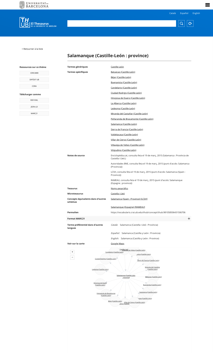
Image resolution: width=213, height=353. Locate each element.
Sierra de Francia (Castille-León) (127, 129)
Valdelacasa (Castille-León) (124, 134)
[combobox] (121, 23)
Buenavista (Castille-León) (124, 82)
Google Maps (117, 243)
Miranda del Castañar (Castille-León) (129, 113)
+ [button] (72, 252)
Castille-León (117, 66)
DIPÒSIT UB (34, 79)
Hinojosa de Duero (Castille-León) (128, 98)
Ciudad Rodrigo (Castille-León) (126, 92)
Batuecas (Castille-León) (123, 71)
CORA (34, 86)
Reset (190, 23)
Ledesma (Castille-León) (123, 108)
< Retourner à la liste (32, 48)
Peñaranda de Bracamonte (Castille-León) (132, 118)
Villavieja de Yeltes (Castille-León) (127, 145)
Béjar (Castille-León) (121, 77)
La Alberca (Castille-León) (123, 103)
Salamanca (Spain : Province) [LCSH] (129, 198)
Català (172, 13)
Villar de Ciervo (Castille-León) (126, 139)
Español (184, 13)
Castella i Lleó (118, 193)
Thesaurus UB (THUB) (38, 22)
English (196, 13)
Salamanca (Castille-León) (124, 124)
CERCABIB (34, 73)
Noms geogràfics (119, 188)
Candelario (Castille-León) (124, 87)
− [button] (72, 257)
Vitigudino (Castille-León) (123, 150)
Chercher (181, 23)
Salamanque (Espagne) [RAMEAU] (128, 207)
